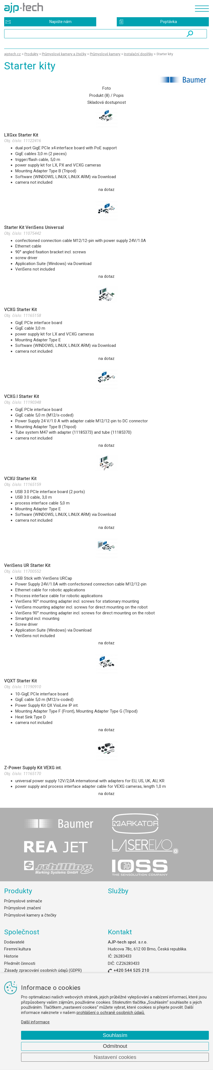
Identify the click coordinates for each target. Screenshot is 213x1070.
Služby (118, 891)
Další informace (35, 1021)
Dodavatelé (14, 942)
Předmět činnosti (19, 963)
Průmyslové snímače (23, 901)
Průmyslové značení (22, 907)
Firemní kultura (17, 949)
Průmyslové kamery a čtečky (30, 915)
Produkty (18, 891)
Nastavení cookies (115, 1057)
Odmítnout (115, 1046)
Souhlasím (115, 1035)
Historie (11, 956)
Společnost (21, 932)
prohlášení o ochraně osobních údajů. (111, 1012)
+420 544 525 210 (131, 970)
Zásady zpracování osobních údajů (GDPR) (43, 970)
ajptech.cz (12, 54)
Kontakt (120, 932)
